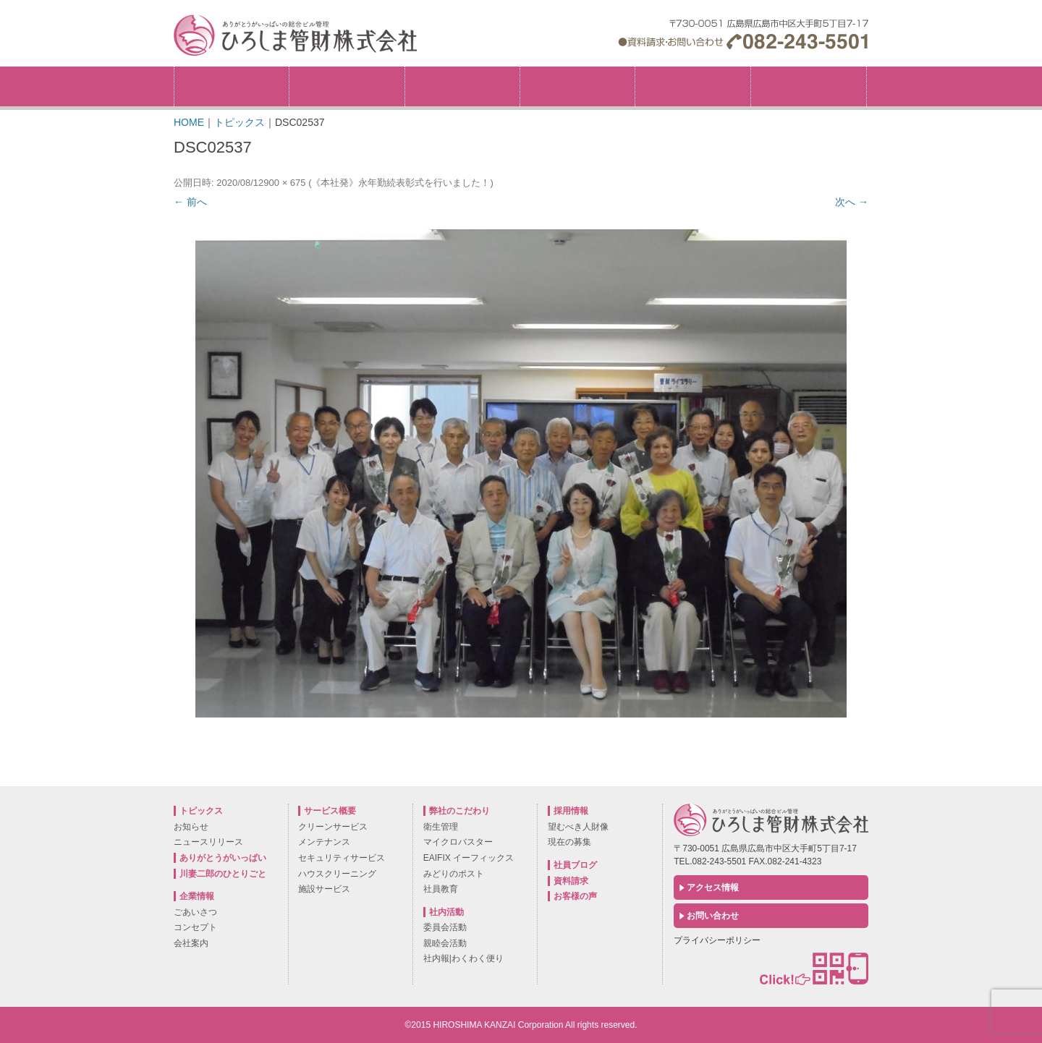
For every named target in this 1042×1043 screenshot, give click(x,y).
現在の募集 (569, 842)
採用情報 (866, 71)
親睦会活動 (445, 943)
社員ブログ (575, 865)
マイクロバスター (458, 842)
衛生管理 (440, 827)
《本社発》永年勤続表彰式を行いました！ (400, 182)
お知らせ (191, 827)
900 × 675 (284, 182)
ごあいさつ (195, 912)
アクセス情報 (713, 887)
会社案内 (191, 943)
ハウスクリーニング (337, 874)
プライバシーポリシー (717, 940)
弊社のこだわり (462, 86)
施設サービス (324, 889)
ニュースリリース (208, 842)
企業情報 (346, 86)
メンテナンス (324, 842)
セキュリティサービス (341, 858)
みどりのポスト (453, 874)
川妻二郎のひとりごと (222, 874)
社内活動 (692, 86)
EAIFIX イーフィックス (468, 858)
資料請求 (571, 881)
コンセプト (195, 927)
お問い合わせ (713, 916)
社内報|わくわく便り (463, 958)
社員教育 (440, 889)
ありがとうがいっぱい (222, 858)
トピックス (231, 86)
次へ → (851, 202)
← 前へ (190, 202)
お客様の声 (575, 896)
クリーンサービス (333, 827)
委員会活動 (445, 927)
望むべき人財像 (578, 827)
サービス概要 (577, 86)
